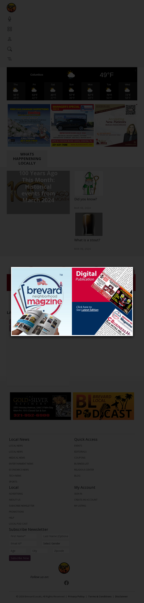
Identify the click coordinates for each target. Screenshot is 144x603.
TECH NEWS (15, 475)
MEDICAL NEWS (17, 457)
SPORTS (13, 481)
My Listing (80, 505)
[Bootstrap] (64, 568)
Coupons (79, 457)
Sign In (78, 493)
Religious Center (84, 469)
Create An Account (86, 499)
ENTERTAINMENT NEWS (21, 463)
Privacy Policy (76, 596)
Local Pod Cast (18, 523)
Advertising (16, 493)
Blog (77, 475)
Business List (81, 463)
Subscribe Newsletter (21, 505)
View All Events (38, 328)
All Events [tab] (38, 322)
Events (78, 445)
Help (11, 517)
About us (14, 499)
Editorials (80, 451)
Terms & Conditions (100, 596)
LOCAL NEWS (16, 445)
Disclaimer (121, 596)
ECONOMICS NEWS (19, 469)
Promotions (16, 511)
